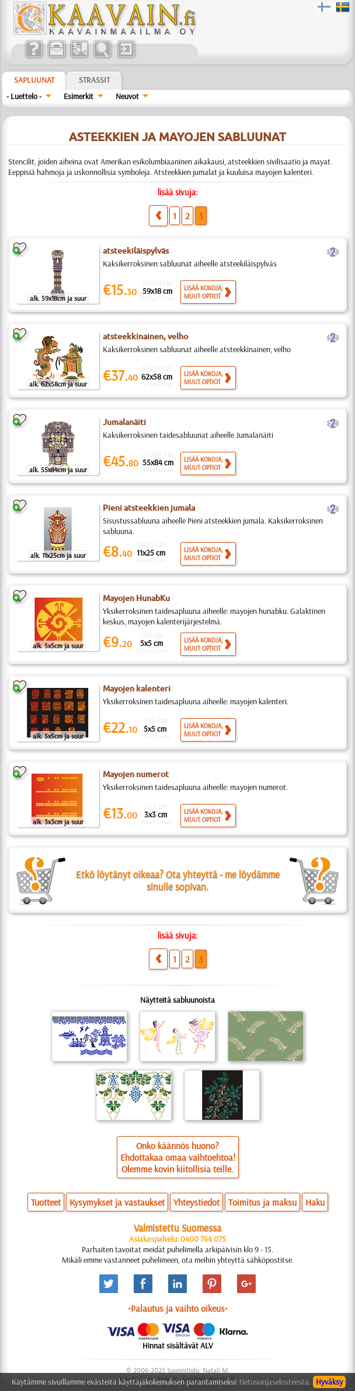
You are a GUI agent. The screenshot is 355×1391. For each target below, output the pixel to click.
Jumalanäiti (124, 422)
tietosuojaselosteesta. (275, 1381)
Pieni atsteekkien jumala (149, 507)
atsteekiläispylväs (136, 250)
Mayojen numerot (136, 774)
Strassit (94, 80)
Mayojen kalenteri (136, 688)
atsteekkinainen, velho (145, 336)
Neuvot (127, 96)
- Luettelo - (23, 96)
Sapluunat (34, 80)
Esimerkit (78, 96)
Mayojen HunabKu (136, 598)
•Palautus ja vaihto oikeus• (178, 1308)
